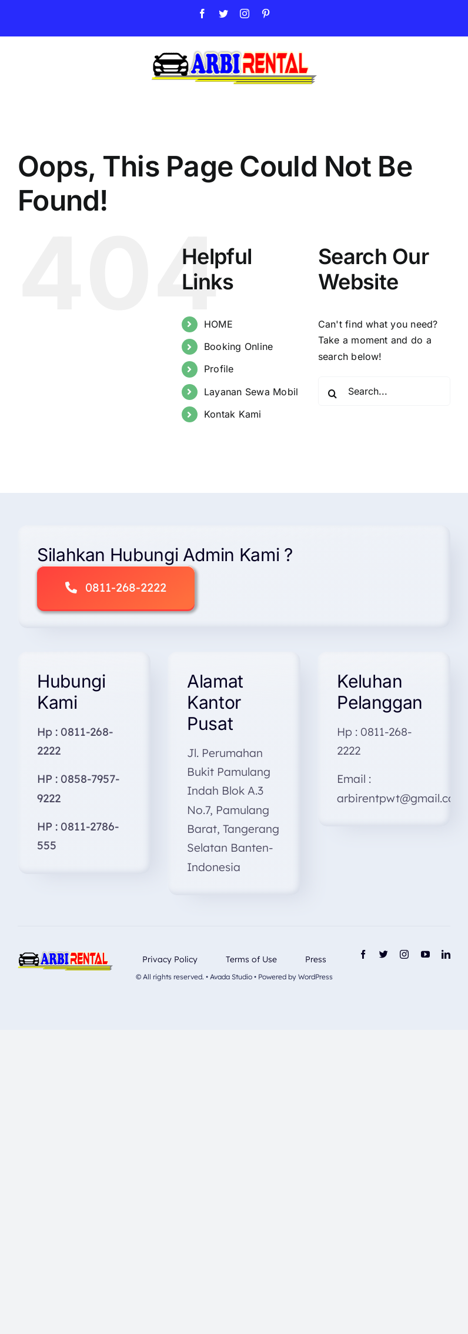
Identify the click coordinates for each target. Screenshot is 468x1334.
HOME (218, 324)
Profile (219, 369)
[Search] (332, 393)
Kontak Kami (233, 414)
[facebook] (363, 954)
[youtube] (425, 954)
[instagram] (404, 954)
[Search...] (384, 391)
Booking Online (238, 346)
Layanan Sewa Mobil (251, 392)
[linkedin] (446, 954)
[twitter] (383, 954)
